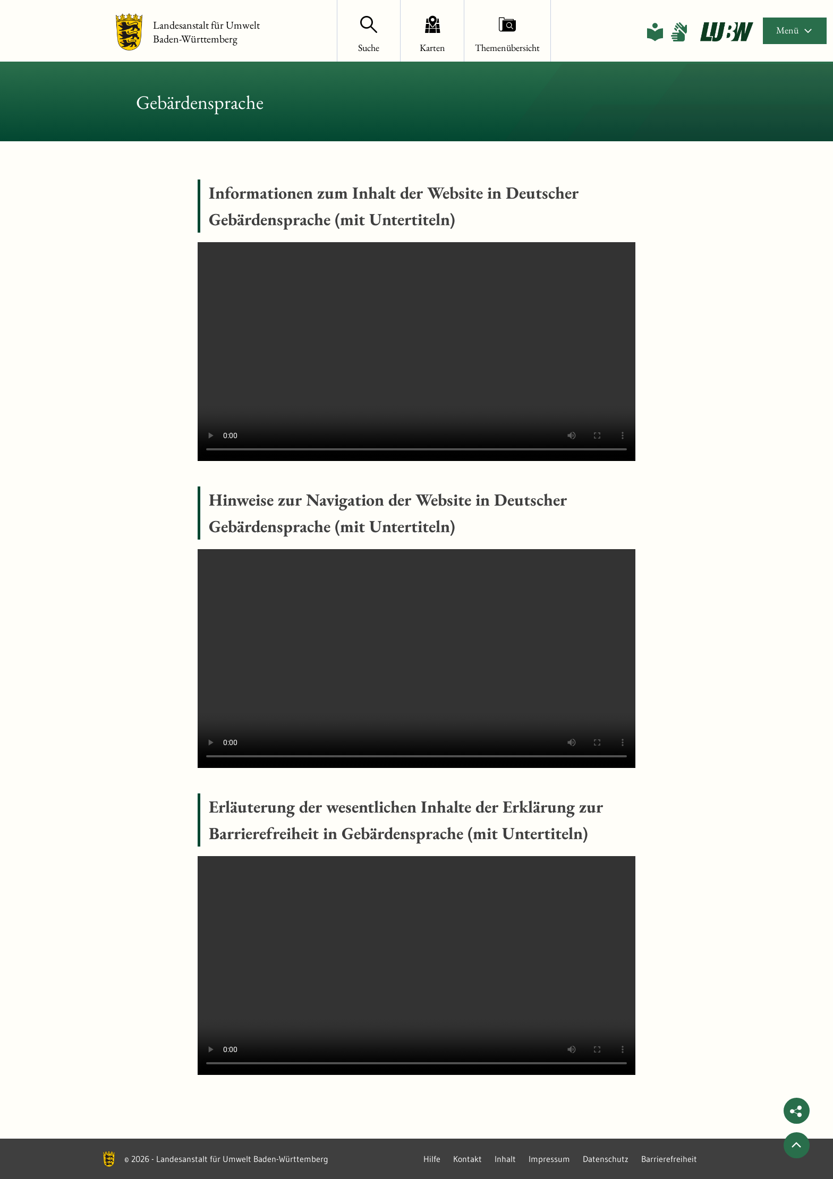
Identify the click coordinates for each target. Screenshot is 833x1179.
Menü (794, 30)
